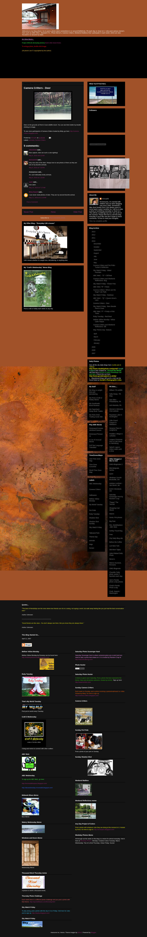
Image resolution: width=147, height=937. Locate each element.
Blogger (93, 932)
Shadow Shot (94, 518)
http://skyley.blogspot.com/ (40, 913)
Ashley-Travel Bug (115, 531)
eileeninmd (33, 150)
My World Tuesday (96, 505)
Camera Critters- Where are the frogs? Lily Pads (104, 291)
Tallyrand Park (94, 533)
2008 (94, 350)
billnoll (80, 932)
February (97, 340)
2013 (94, 232)
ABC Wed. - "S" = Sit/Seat (102, 275)
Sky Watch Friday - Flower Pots (104, 284)
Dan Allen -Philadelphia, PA (115, 401)
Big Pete (112, 521)
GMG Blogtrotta (114, 568)
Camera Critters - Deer (101, 303)
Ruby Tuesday (94, 514)
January (97, 343)
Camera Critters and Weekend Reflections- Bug (104, 280)
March (96, 337)
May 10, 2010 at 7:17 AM (37, 187)
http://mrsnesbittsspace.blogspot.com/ (34, 783)
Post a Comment (32, 202)
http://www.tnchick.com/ (83, 682)
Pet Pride (92, 510)
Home (53, 212)
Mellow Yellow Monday (94, 500)
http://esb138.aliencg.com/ (84, 659)
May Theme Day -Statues (102, 330)
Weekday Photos (86, 841)
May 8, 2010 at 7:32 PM (37, 167)
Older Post (77, 212)
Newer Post (28, 212)
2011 (94, 238)
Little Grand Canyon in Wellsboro (113, 422)
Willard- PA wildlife (115, 390)
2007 (94, 353)
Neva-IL (112, 559)
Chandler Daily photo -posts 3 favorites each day (115, 574)
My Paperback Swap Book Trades (96, 410)
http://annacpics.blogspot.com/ (104, 829)
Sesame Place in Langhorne (115, 429)
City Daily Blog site (116, 538)
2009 (94, 347)
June (96, 259)
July (95, 256)
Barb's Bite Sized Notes (53, 43)
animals (31, 140)
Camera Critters (40, 140)
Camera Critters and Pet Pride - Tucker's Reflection (104, 266)
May (95, 262)
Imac (111, 534)
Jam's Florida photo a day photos (116, 581)
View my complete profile (98, 221)
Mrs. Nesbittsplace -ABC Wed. (116, 526)
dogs (91, 544)
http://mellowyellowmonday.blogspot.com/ (35, 657)
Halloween (93, 495)
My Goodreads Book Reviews (94, 404)
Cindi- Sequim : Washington (114, 592)
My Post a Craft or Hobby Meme (95, 399)
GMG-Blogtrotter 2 (115, 464)
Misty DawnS (33, 192)
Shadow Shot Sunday (94, 522)
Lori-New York (114, 546)
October (97, 247)
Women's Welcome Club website (116, 410)
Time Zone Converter (93, 465)
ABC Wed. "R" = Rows (101, 287)
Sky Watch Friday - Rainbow (103, 295)
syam (31, 182)
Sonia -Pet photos (115, 517)
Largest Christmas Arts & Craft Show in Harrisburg (115, 441)
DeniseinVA (33, 160)
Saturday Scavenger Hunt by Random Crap (116, 497)
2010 (94, 241)
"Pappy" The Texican (113, 503)
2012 (94, 235)
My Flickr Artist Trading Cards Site (96, 416)
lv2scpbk (105, 199)
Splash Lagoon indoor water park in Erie (115, 449)
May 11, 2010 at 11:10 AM (37, 197)
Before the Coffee (115, 542)
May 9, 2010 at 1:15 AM (37, 177)
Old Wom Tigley (115, 550)
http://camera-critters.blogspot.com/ (87, 695)
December (97, 244)
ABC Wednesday (95, 484)
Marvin (111, 514)
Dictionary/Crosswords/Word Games (96, 429)
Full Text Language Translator (96, 446)
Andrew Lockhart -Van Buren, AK (115, 484)
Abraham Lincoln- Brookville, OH (115, 478)
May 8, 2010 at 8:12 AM (37, 155)
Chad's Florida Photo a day (114, 586)
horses (91, 548)
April (95, 334)
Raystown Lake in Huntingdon (115, 416)
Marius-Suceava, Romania (115, 564)
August (96, 253)
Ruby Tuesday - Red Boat (102, 316)
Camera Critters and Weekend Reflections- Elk (104, 326)
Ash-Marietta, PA (115, 405)
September (98, 250)
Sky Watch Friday (95, 527)
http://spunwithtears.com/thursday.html (42, 902)
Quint (111, 474)
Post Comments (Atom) (57, 218)
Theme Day (93, 537)
